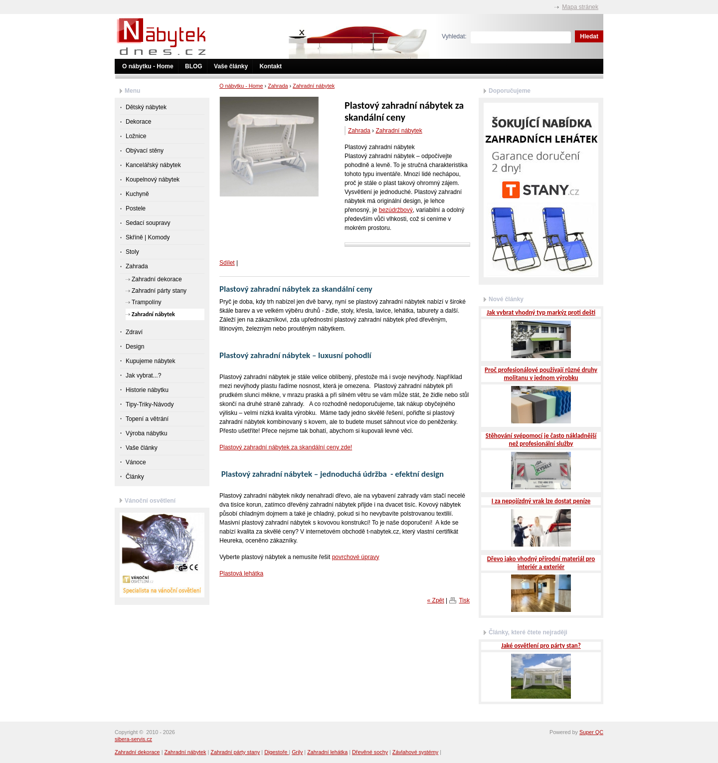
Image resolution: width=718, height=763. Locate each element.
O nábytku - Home (148, 66)
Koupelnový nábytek (153, 179)
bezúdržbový (396, 209)
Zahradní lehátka (327, 752)
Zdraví (134, 332)
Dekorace (138, 121)
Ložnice (136, 136)
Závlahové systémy (415, 752)
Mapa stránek (580, 6)
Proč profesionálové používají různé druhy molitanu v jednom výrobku (541, 374)
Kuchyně (137, 194)
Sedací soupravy (148, 222)
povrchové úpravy (355, 557)
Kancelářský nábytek (153, 165)
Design (135, 346)
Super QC (591, 732)
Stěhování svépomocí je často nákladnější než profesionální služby (541, 439)
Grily (297, 752)
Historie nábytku (147, 389)
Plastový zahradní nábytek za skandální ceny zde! (285, 447)
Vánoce (136, 462)
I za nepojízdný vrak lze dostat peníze (541, 501)
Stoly (132, 251)
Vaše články (231, 66)
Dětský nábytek (146, 107)
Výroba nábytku (146, 433)
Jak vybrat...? (143, 375)
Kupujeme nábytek (150, 361)
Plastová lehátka (241, 573)
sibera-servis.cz (133, 739)
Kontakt (270, 66)
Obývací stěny (145, 150)
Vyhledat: (454, 36)
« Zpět (435, 600)
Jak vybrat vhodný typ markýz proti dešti (541, 312)
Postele (136, 208)
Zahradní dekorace (157, 279)
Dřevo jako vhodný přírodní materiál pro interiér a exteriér (541, 563)
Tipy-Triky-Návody (150, 404)
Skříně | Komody (148, 237)
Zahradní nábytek (314, 86)
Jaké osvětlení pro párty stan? (541, 645)
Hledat (589, 36)
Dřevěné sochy (370, 752)
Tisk (464, 600)
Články (135, 476)
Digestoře (276, 752)
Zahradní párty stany (159, 290)
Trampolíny (147, 302)
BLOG (193, 66)
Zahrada (278, 86)
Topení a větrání (147, 418)
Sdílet (227, 262)
